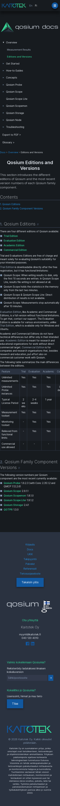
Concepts (11, 77)
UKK (30, 554)
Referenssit (30, 568)
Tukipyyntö (30, 559)
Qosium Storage (15, 113)
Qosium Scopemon (16, 105)
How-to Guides (14, 70)
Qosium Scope (14, 91)
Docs (2, 152)
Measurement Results (19, 49)
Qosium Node (13, 120)
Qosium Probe (14, 84)
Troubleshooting (15, 127)
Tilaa (15, 703)
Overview (11, 42)
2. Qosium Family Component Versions (21, 208)
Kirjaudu (30, 544)
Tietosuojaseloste (30, 573)
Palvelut (30, 563)
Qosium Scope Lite (16, 98)
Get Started (12, 63)
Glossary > (8, 142)
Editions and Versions (19, 56)
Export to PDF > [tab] (11, 134)
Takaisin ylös (30, 582)
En (30, 5)
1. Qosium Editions (10, 204)
